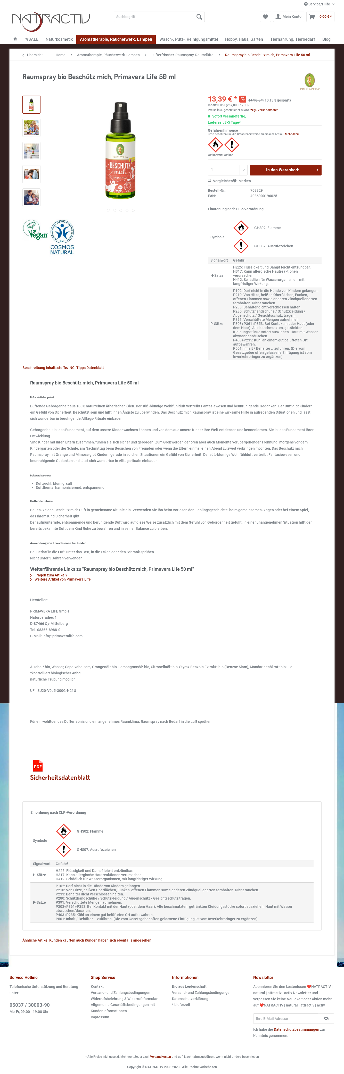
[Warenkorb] (320, 17)
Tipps (81, 368)
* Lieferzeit (181, 1005)
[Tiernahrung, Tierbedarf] (293, 39)
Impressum (100, 1017)
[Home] (15, 39)
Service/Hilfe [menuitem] (317, 4)
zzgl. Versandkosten (264, 110)
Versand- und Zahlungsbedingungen (120, 993)
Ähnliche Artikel (35, 940)
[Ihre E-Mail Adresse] (285, 1018)
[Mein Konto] (288, 17)
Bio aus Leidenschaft (189, 986)
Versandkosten (160, 1057)
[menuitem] (159, 19)
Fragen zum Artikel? (48, 575)
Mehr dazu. (292, 134)
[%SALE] (32, 39)
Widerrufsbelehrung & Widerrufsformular (124, 999)
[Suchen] (199, 17)
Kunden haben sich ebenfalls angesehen (118, 940)
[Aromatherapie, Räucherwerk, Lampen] (116, 39)
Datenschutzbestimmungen (296, 1029)
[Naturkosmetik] (59, 39)
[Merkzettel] (265, 17)
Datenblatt (95, 368)
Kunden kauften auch (66, 940)
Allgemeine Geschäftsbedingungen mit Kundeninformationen (123, 1008)
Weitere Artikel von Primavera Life (60, 579)
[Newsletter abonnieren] (326, 1018)
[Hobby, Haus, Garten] (244, 39)
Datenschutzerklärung (190, 999)
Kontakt (97, 986)
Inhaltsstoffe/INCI (61, 368)
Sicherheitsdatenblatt (60, 769)
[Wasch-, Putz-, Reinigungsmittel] (189, 39)
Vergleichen (220, 181)
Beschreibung (33, 368)
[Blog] (326, 39)
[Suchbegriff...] (159, 17)
